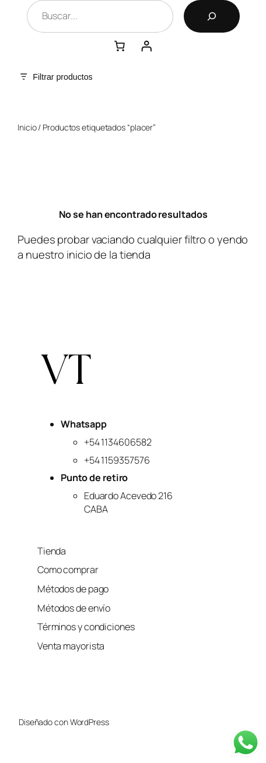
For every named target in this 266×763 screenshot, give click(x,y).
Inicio (27, 127)
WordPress (89, 721)
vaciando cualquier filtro (149, 239)
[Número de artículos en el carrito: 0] (119, 46)
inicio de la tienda (108, 254)
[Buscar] (212, 16)
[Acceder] (146, 46)
